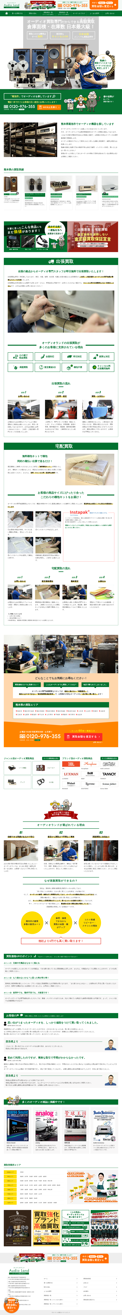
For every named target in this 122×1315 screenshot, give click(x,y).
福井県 (35, 1185)
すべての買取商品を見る (51, 758)
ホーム (46, 1278)
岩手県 (26, 1176)
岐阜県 (49, 1185)
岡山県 (31, 1194)
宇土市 (41, 714)
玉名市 (19, 714)
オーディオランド (65, 1312)
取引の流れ (47, 1287)
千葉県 (40, 1180)
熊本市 (19, 711)
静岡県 (54, 1185)
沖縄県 (55, 1202)
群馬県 (31, 1180)
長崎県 (31, 1202)
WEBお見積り (50, 107)
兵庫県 (40, 1189)
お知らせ (85, 1283)
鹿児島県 (50, 1202)
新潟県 (21, 1185)
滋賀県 (26, 1189)
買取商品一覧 (48, 13)
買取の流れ (33, 13)
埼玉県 (35, 1180)
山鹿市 (27, 714)
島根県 (26, 1194)
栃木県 (26, 1180)
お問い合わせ (109, 13)
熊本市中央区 (29, 711)
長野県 (44, 1185)
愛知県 (58, 1185)
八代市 (81, 711)
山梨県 (40, 1185)
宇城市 (57, 714)
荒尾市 (95, 711)
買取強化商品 (87, 1278)
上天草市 (50, 714)
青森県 (21, 1176)
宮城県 (31, 1176)
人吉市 (88, 711)
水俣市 (102, 711)
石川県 (31, 1185)
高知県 (35, 1198)
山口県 (40, 1194)
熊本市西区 (51, 711)
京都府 (31, 1189)
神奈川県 (50, 1180)
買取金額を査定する (84, 736)
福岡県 (21, 1202)
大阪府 (35, 1189)
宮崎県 (44, 1202)
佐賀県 (26, 1202)
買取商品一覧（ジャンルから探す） (54, 1299)
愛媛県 (31, 1198)
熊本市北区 (72, 711)
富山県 (26, 1185)
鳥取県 (21, 1194)
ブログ (85, 1287)
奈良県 (44, 1189)
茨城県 (21, 1180)
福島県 (44, 1176)
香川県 (26, 1198)
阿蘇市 (65, 714)
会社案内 (85, 1291)
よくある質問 (94, 13)
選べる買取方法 (17, 13)
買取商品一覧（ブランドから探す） (54, 1304)
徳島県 (21, 1198)
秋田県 (35, 1176)
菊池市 (34, 714)
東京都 (44, 1180)
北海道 (21, 1172)
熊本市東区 (41, 711)
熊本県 (35, 1202)
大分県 (40, 1202)
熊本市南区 (61, 711)
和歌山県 (50, 1189)
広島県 (35, 1194)
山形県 (40, 1176)
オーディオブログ (79, 13)
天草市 (72, 714)
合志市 (79, 714)
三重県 (21, 1189)
